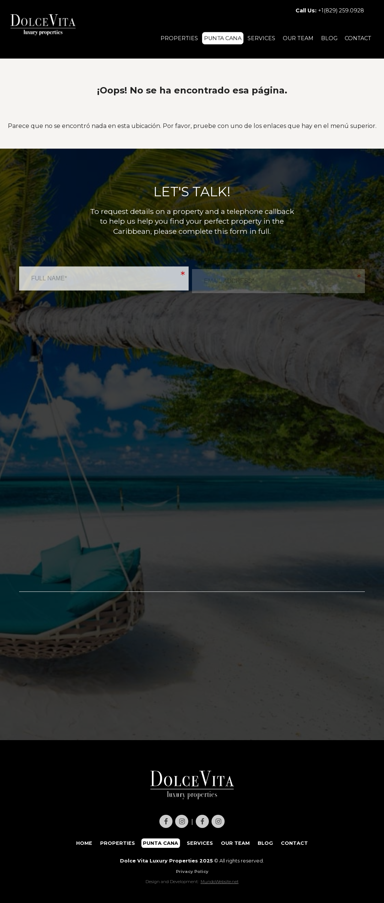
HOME (84, 843)
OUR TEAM (298, 38)
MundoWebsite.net (219, 881)
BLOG (329, 38)
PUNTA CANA (222, 38)
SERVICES (261, 38)
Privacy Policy (192, 871)
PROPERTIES (179, 38)
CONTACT (358, 38)
